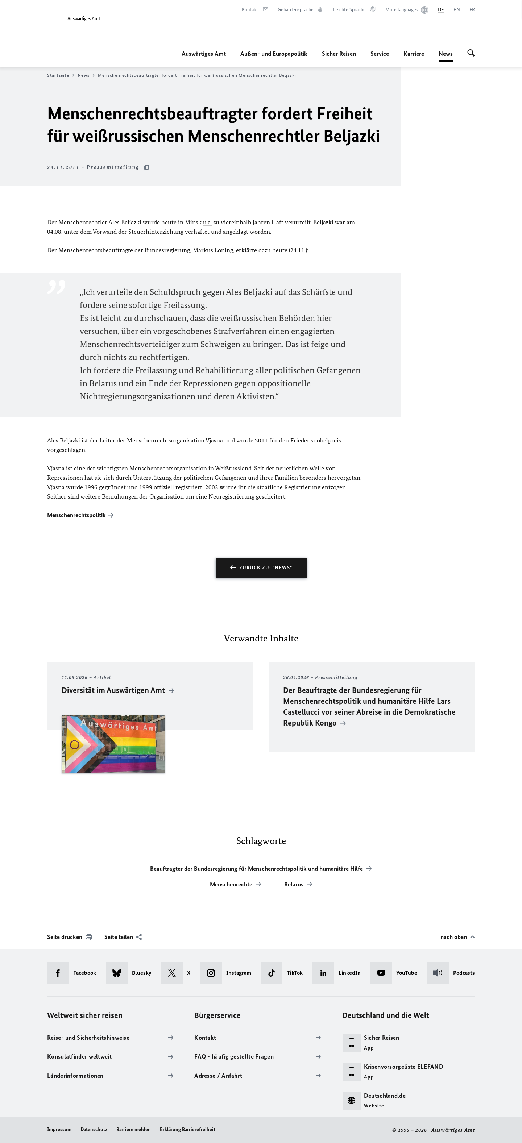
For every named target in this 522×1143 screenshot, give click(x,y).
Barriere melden (133, 1129)
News (446, 54)
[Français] (472, 9)
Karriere (413, 53)
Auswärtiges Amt (204, 53)
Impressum (59, 1129)
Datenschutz (93, 1129)
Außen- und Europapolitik (273, 53)
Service (379, 53)
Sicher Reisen (339, 53)
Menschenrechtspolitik (76, 515)
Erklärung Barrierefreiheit (187, 1129)
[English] (456, 9)
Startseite (60, 75)
